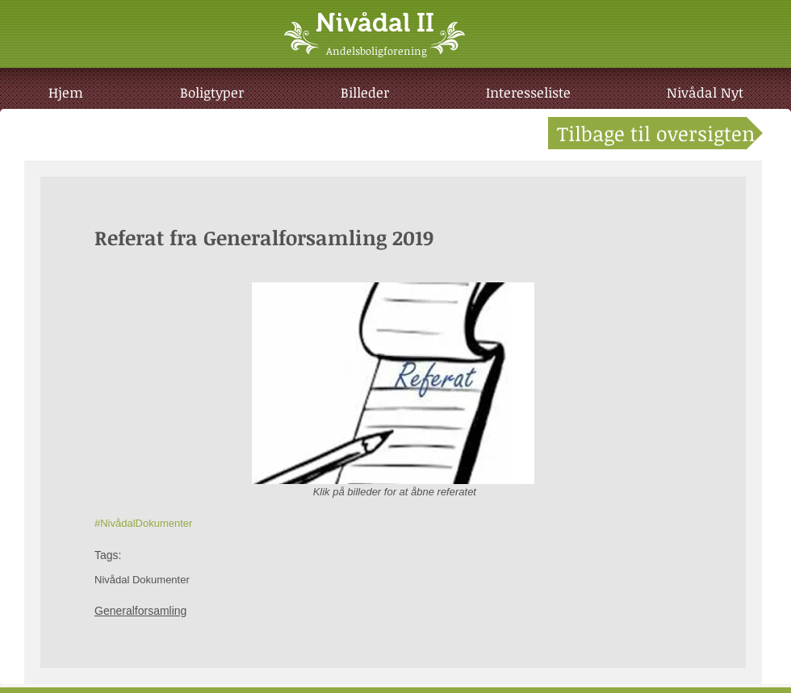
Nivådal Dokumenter (142, 580)
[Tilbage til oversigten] (655, 133)
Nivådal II (375, 22)
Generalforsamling (140, 610)
